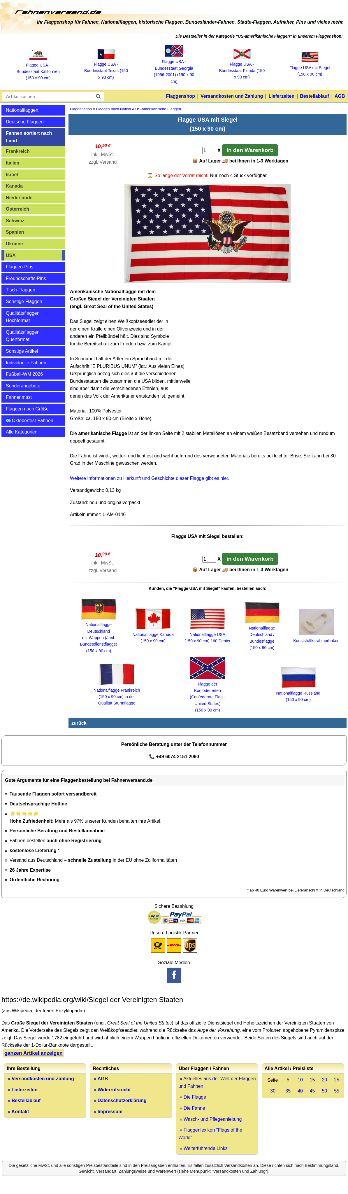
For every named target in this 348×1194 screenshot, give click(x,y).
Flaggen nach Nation (113, 109)
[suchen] (98, 96)
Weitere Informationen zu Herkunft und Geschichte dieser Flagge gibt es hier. (149, 478)
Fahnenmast (19, 397)
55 (336, 1090)
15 (312, 1079)
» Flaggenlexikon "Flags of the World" (210, 1133)
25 (336, 1079)
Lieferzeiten (281, 96)
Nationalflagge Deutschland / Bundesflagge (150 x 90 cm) (262, 634)
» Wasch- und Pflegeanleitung (210, 1119)
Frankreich (18, 151)
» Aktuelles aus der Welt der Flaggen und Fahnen (217, 1082)
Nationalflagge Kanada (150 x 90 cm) (153, 634)
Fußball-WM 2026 (24, 374)
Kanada (14, 185)
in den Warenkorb (249, 150)
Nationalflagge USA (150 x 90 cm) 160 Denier (207, 634)
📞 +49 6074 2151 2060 (174, 756)
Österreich (17, 209)
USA (11, 255)
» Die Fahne (191, 1108)
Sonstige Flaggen (24, 301)
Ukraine (14, 243)
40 (300, 1090)
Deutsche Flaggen (25, 121)
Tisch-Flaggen (20, 289)
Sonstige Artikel (22, 351)
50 (324, 1090)
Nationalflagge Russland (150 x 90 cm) (298, 693)
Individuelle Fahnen (26, 362)
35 (288, 1090)
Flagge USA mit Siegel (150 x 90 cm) (309, 67)
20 (324, 1079)
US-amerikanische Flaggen (158, 109)
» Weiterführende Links (203, 1148)
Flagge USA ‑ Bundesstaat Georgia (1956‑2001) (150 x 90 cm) (174, 68)
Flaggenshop (180, 96)
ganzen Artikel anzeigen (33, 1053)
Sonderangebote (23, 385)
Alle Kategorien (22, 431)
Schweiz (15, 220)
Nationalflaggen (22, 110)
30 (272, 1090)
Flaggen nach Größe (27, 408)
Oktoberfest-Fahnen (29, 420)
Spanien (15, 232)
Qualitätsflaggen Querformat (23, 336)
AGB (340, 96)
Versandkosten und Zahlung (232, 96)
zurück (79, 723)
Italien (12, 162)
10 (300, 1079)
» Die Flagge (192, 1097)
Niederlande (19, 197)
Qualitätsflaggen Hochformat (23, 317)
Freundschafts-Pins (26, 278)
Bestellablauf (314, 96)
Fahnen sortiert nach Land (29, 137)
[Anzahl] (209, 150)
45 (312, 1090)
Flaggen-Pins (19, 266)
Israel (12, 174)
